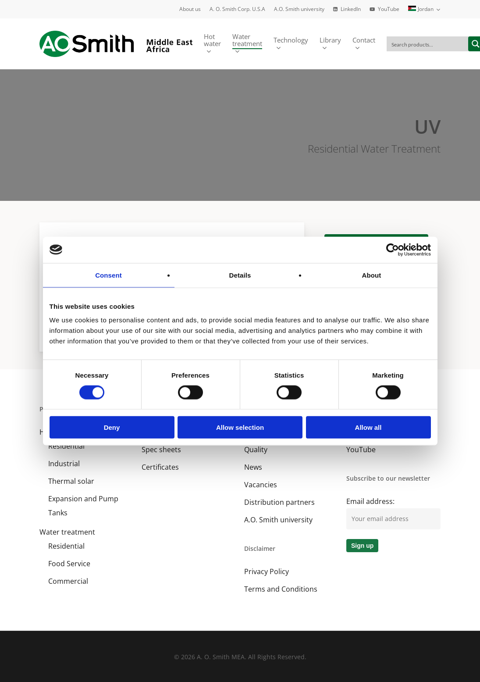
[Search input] (427, 44)
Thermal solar (71, 481)
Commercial (68, 581)
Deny (112, 427)
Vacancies (260, 484)
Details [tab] (240, 275)
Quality (255, 449)
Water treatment (67, 532)
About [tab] (371, 275)
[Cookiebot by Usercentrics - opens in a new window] (392, 249)
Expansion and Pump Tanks (83, 506)
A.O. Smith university (278, 520)
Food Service (69, 563)
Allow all (368, 427)
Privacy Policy (266, 571)
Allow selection (240, 427)
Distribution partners (279, 502)
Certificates (160, 467)
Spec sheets (161, 449)
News (253, 467)
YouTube (361, 449)
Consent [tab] (108, 275)
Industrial (64, 463)
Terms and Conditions (280, 589)
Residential (66, 446)
